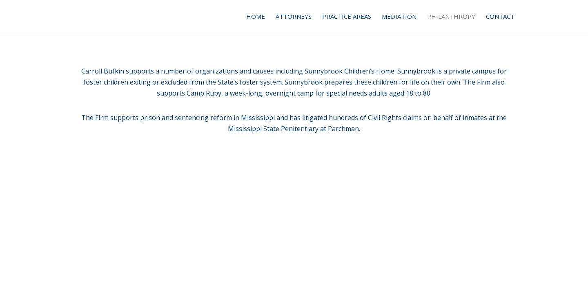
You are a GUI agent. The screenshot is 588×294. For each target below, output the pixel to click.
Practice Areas (346, 16)
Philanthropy (451, 16)
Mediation (399, 16)
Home (255, 16)
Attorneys (294, 16)
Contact (500, 16)
